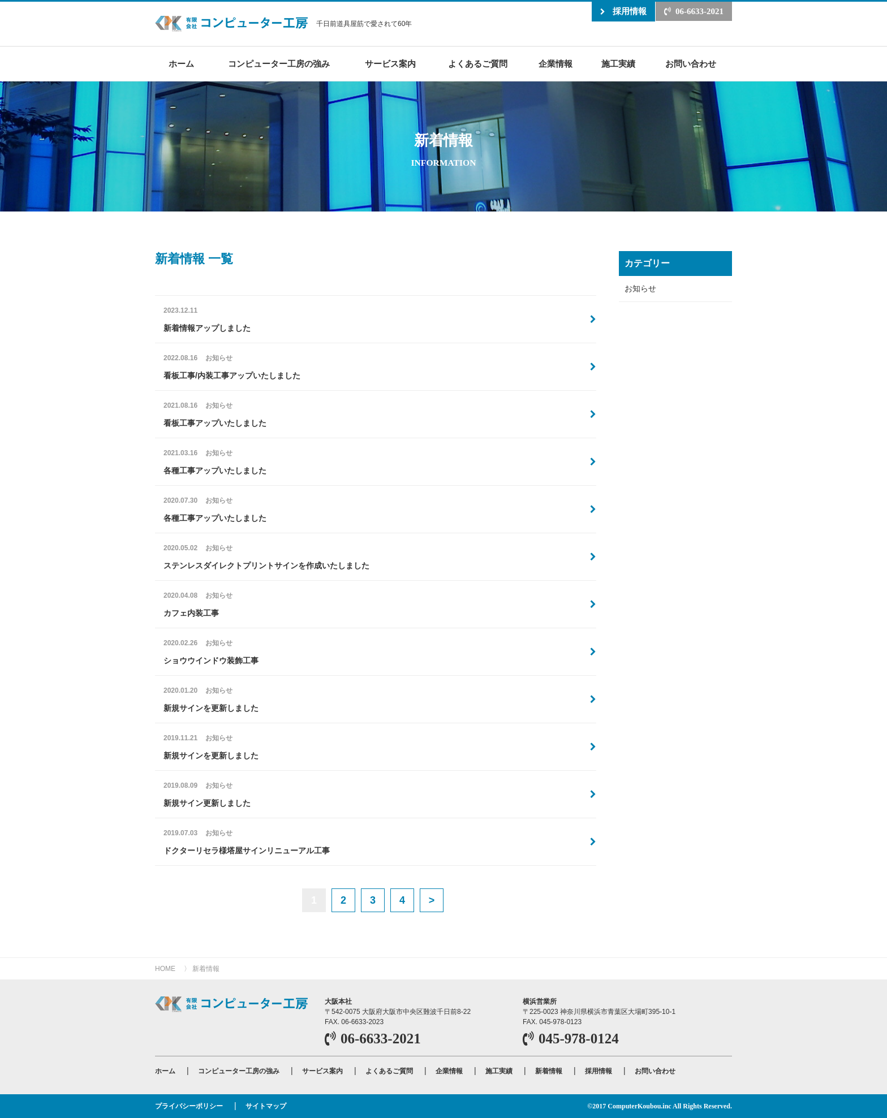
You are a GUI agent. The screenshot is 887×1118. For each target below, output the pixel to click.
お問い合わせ (690, 63)
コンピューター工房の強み (279, 63)
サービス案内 (390, 63)
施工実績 (618, 63)
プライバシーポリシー (189, 1106)
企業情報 (555, 63)
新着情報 (205, 969)
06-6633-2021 (699, 11)
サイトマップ (266, 1106)
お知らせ (640, 288)
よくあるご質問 (477, 63)
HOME (165, 969)
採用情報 (630, 11)
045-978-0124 (579, 1038)
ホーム (181, 63)
